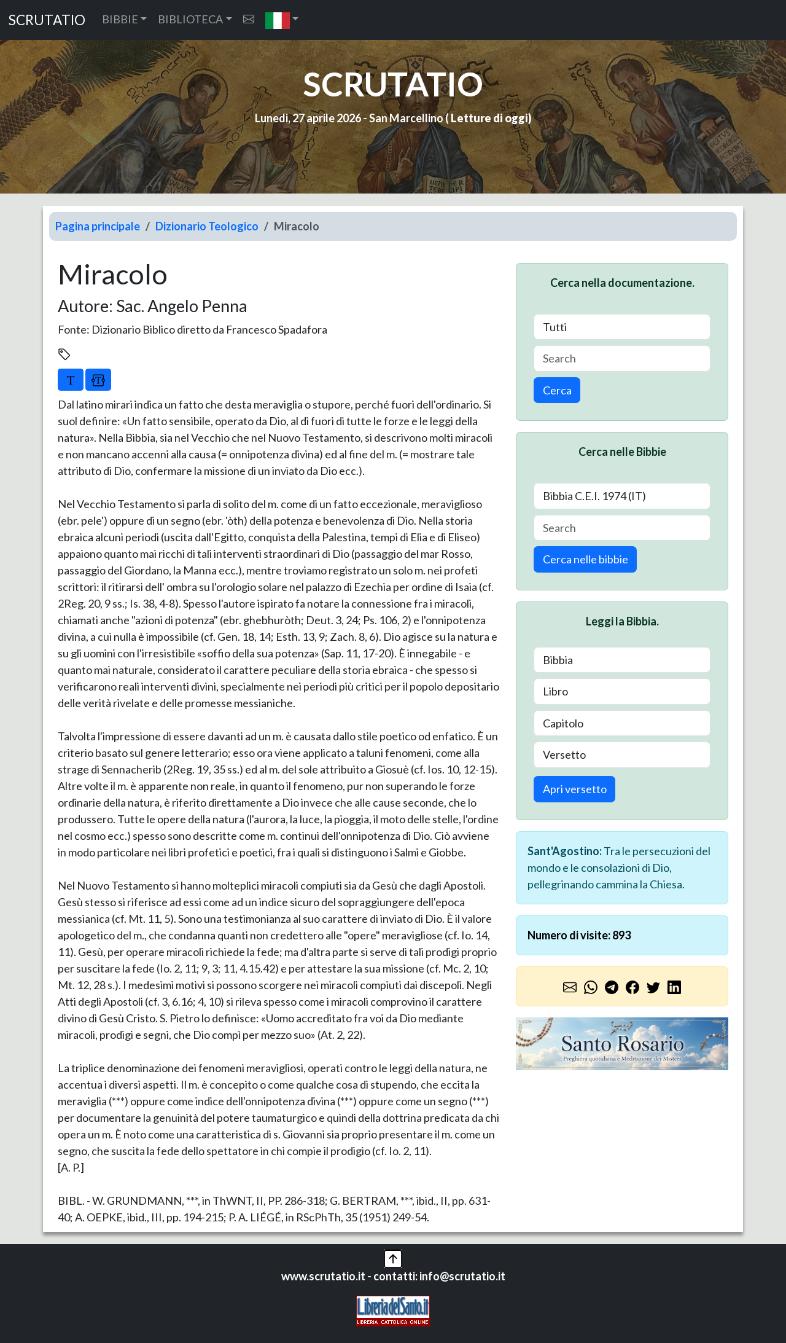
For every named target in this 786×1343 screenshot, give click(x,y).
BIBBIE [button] (120, 19)
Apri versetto (575, 789)
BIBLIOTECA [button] (190, 19)
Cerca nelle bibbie (585, 559)
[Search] (622, 358)
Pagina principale (97, 226)
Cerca (557, 390)
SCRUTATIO (47, 20)
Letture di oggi (489, 118)
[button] (282, 20)
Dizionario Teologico (207, 226)
